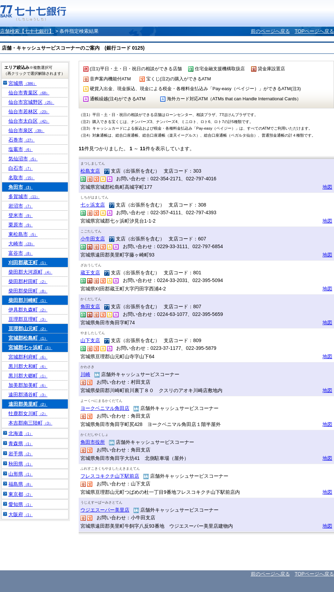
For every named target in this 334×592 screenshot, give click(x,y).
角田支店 (90, 306)
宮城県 (22, 83)
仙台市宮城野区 (31, 102)
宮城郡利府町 (28, 357)
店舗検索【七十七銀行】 (27, 31)
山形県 (20, 474)
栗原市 (20, 225)
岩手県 (20, 453)
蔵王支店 (90, 272)
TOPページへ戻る (314, 31)
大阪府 (20, 514)
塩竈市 (20, 149)
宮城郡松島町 (28, 338)
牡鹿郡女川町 (28, 413)
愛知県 (20, 504)
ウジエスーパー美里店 (104, 510)
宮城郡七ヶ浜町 (30, 347)
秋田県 (20, 464)
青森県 (20, 443)
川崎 (85, 374)
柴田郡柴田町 (28, 291)
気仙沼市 (23, 158)
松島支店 (90, 171)
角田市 (20, 187)
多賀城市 (24, 196)
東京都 (20, 494)
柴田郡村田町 (28, 281)
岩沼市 (20, 206)
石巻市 (21, 140)
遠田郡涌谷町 (28, 394)
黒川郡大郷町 (28, 375)
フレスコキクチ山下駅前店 (109, 476)
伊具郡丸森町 (28, 309)
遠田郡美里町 (28, 404)
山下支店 (90, 340)
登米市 (20, 215)
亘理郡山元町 (28, 328)
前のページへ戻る (270, 31)
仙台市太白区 (28, 121)
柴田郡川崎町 (28, 300)
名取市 (21, 177)
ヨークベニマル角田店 (104, 408)
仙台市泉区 (26, 130)
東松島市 (23, 234)
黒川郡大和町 (28, 366)
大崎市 (21, 243)
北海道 (20, 433)
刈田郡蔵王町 (28, 262)
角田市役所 (92, 442)
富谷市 (20, 253)
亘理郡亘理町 (28, 319)
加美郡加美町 (28, 385)
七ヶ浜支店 (92, 205)
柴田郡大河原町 (30, 272)
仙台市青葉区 (28, 92)
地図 (327, 187)
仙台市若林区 (28, 111)
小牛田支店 (92, 238)
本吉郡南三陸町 (30, 423)
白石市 (20, 168)
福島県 (20, 484)
